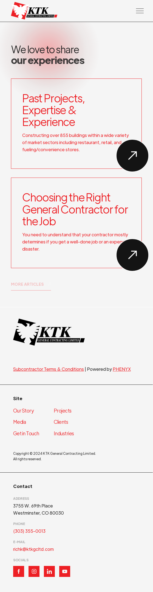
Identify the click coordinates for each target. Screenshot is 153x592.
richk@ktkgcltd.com (33, 549)
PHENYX (122, 369)
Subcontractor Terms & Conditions (48, 369)
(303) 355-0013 (29, 531)
